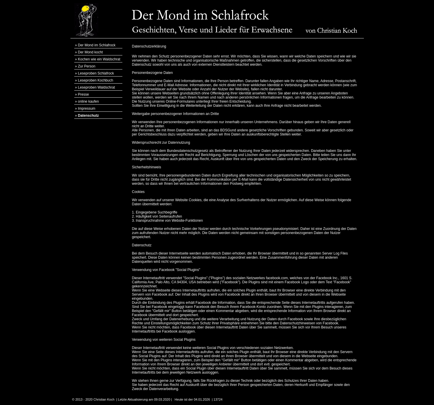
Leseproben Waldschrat (96, 87)
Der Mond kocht (90, 52)
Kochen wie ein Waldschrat (99, 59)
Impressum (86, 108)
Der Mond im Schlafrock (97, 45)
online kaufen (88, 101)
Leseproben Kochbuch (95, 80)
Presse (83, 94)
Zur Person (86, 66)
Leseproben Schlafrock (96, 73)
